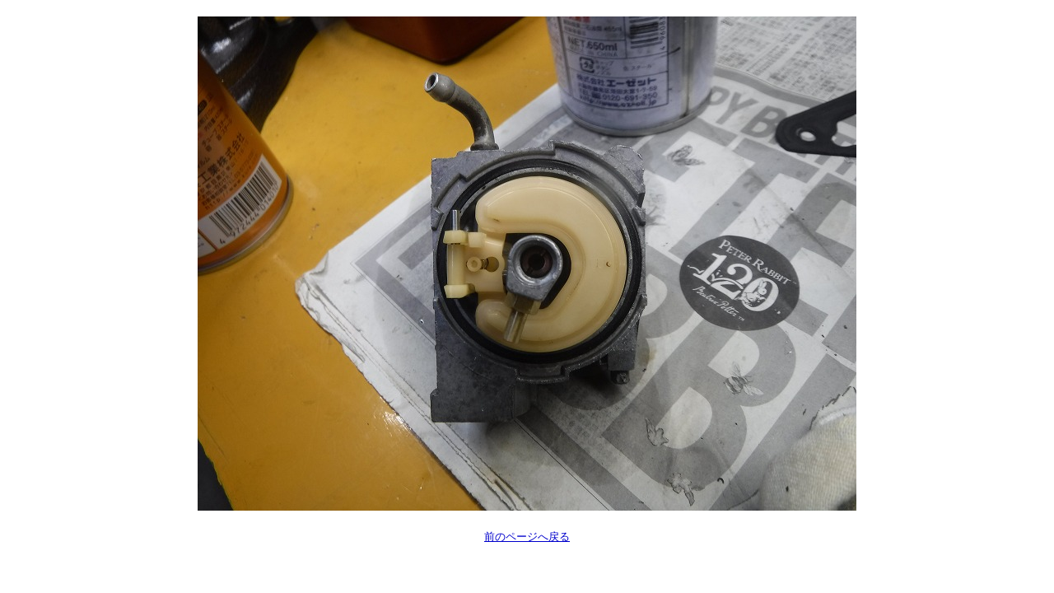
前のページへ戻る (527, 536)
